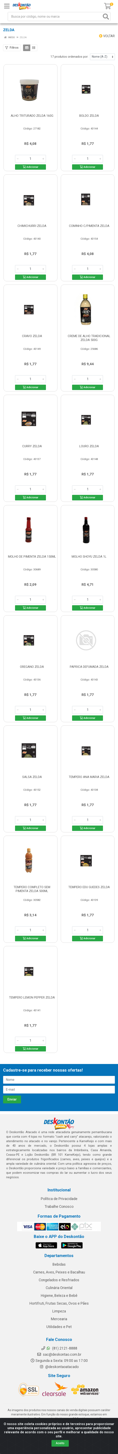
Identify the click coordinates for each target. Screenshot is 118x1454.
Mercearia (59, 1319)
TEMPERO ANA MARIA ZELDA (89, 777)
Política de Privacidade (59, 1199)
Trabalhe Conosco (59, 1207)
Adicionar (30, 166)
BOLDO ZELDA (89, 116)
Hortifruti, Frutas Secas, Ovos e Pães (59, 1303)
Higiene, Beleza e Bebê (59, 1296)
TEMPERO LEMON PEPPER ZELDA (32, 997)
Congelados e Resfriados (59, 1280)
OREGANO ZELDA (32, 667)
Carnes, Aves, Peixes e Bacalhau (59, 1272)
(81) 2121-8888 (59, 1348)
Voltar (107, 36)
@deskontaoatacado (59, 1367)
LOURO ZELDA (89, 446)
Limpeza (59, 1311)
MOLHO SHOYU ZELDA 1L (89, 556)
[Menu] (7, 6)
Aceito (60, 1443)
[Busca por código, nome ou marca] (55, 16)
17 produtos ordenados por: (69, 56)
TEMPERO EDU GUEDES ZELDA (89, 887)
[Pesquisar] (106, 16)
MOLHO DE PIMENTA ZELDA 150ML (32, 556)
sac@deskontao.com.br (59, 1354)
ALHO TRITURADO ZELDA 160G (32, 116)
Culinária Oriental (59, 1288)
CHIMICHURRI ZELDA (32, 226)
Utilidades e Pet (59, 1327)
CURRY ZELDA (32, 446)
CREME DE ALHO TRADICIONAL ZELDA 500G (89, 338)
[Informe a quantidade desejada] (30, 159)
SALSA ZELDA (32, 777)
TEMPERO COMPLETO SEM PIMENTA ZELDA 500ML (32, 889)
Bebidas (59, 1264)
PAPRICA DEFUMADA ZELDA (89, 667)
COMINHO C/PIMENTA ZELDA (89, 226)
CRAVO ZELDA (32, 336)
